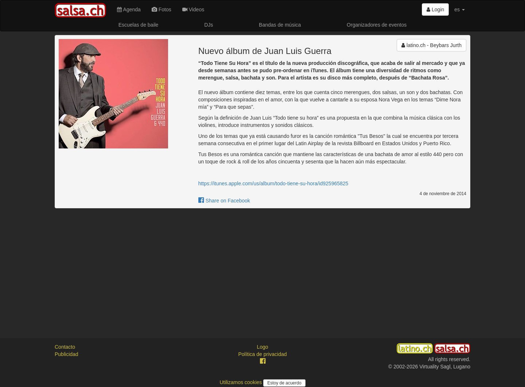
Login (435, 9)
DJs (208, 25)
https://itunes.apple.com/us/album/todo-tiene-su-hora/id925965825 (273, 183)
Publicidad (66, 354)
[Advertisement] (262, 267)
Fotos (161, 9)
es (459, 9)
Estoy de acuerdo (284, 383)
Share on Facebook (224, 201)
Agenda (128, 9)
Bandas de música (280, 25)
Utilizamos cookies (241, 382)
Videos (193, 9)
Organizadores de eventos (377, 25)
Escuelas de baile (138, 25)
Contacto (65, 347)
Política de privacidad (262, 354)
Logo (262, 347)
